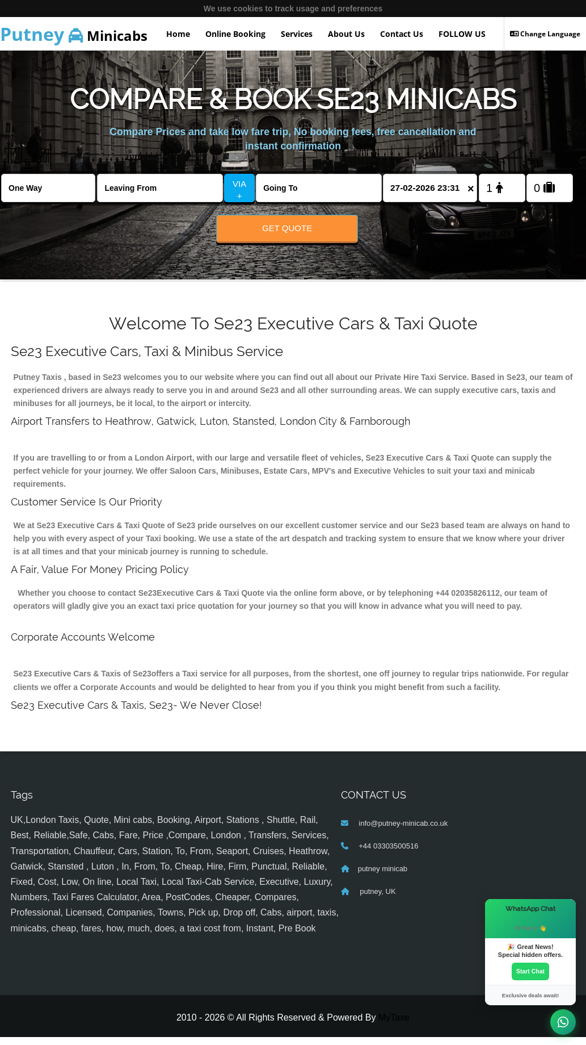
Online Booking (235, 33)
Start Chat (530, 970)
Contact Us (401, 33)
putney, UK (377, 899)
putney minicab (382, 876)
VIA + (239, 189)
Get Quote (287, 228)
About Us (346, 33)
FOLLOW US (462, 33)
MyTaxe (394, 1025)
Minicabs (73, 34)
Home (178, 33)
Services (297, 33)
